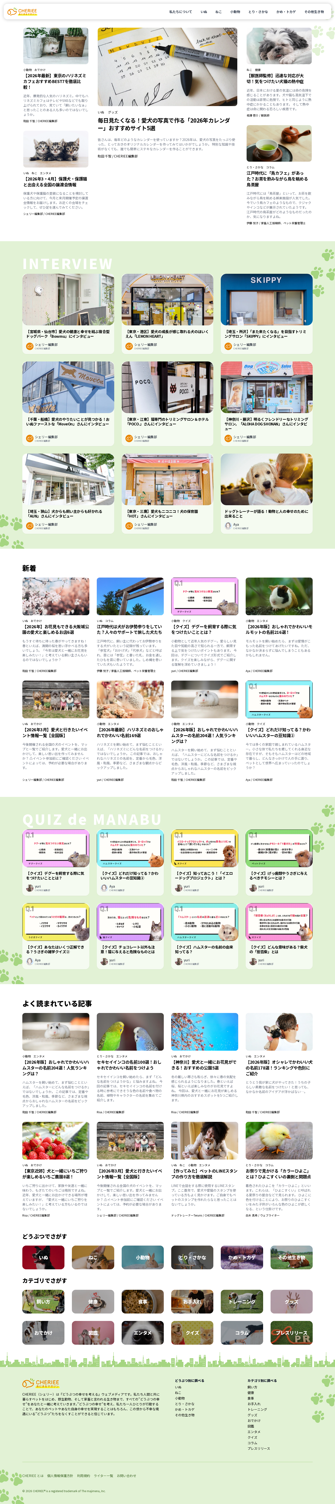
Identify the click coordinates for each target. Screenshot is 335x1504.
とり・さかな (258, 11)
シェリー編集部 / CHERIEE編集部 (44, 214)
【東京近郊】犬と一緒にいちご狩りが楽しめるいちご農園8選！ (55, 1174)
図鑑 (251, 1426)
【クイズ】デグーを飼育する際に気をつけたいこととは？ (203, 629)
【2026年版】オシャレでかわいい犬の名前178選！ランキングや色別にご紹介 (279, 1067)
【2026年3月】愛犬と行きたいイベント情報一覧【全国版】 (55, 732)
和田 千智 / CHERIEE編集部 (40, 121)
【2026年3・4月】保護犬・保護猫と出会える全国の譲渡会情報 (55, 181)
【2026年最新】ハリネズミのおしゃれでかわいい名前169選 (130, 732)
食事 (251, 1398)
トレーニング (257, 1409)
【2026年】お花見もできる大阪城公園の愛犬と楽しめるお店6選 (55, 629)
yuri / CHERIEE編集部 (184, 671)
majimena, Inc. (96, 1491)
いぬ (204, 11)
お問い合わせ (126, 1475)
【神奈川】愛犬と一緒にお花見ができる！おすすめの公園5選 (204, 1065)
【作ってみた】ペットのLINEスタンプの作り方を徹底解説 (204, 1174)
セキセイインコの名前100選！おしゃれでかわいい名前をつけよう (129, 1065)
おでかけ (40, 70)
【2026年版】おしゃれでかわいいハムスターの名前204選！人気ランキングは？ (204, 735)
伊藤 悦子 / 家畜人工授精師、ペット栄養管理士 (276, 223)
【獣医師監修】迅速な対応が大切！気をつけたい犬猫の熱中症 (275, 78)
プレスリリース (259, 1448)
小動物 (235, 11)
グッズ (113, 112)
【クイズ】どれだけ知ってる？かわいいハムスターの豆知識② (278, 732)
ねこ (218, 11)
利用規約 (83, 1475)
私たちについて (180, 11)
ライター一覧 (103, 1475)
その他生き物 (314, 11)
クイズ (186, 621)
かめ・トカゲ (286, 11)
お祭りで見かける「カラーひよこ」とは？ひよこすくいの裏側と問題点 (278, 1174)
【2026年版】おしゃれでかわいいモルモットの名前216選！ (279, 629)
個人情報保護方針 (60, 1475)
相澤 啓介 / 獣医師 (258, 115)
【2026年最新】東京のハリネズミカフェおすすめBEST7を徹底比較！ (54, 81)
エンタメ (45, 173)
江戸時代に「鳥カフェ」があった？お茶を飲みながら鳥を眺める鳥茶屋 (277, 178)
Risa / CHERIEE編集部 (110, 1112)
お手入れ (254, 1403)
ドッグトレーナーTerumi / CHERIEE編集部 (197, 1215)
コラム (270, 167)
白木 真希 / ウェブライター (263, 1215)
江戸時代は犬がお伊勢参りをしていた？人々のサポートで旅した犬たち (129, 629)
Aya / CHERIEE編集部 (259, 671)
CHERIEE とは (33, 1475)
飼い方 (252, 1387)
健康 (258, 70)
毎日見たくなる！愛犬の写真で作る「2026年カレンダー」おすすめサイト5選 (164, 124)
